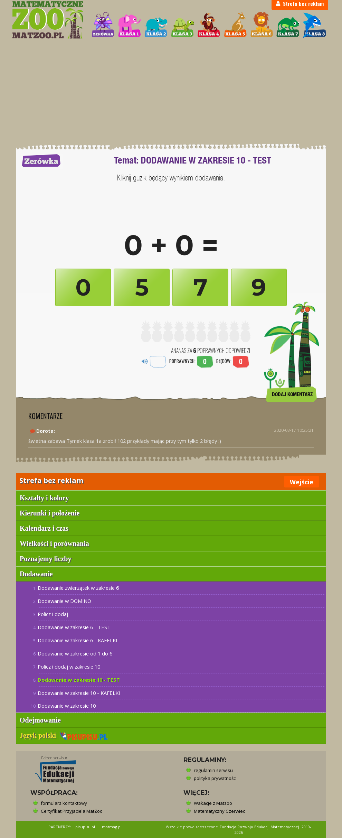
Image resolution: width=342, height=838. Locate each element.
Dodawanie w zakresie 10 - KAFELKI (79, 692)
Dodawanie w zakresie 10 (67, 705)
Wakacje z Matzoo (213, 803)
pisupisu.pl (85, 826)
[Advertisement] (171, 91)
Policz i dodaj (53, 614)
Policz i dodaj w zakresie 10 (69, 666)
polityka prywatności (215, 778)
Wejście (301, 482)
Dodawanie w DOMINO (64, 600)
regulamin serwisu (213, 770)
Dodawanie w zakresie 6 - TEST (74, 627)
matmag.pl (112, 826)
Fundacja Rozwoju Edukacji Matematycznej (259, 826)
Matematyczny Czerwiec (219, 811)
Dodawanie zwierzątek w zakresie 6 (78, 587)
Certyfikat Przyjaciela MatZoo (72, 811)
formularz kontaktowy (64, 803)
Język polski (64, 735)
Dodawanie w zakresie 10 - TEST (79, 679)
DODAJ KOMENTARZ (292, 394)
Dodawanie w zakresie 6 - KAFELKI (77, 640)
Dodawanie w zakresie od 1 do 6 (75, 653)
